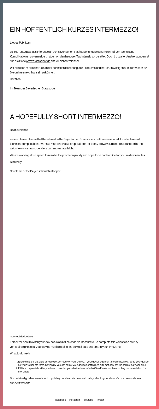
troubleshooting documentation (125, 368)
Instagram (75, 399)
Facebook (60, 399)
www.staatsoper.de (38, 61)
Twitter (100, 399)
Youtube (88, 399)
